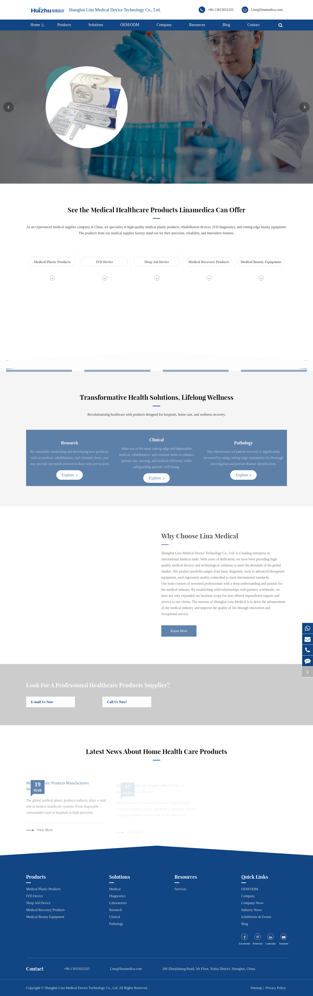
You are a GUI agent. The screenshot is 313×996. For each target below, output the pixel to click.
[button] (8, 107)
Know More (164, 127)
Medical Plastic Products (43, 889)
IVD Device (34, 896)
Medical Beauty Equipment (45, 917)
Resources (197, 25)
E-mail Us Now (45, 705)
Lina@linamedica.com (267, 10)
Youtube (283, 943)
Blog (226, 25)
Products (64, 25)
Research (115, 910)
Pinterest (258, 943)
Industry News (251, 910)
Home (35, 25)
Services (180, 889)
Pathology (116, 924)
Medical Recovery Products (45, 910)
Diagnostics (117, 896)
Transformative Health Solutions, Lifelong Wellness (156, 401)
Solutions (95, 25)
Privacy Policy (275, 988)
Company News (252, 903)
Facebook (244, 943)
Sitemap (256, 988)
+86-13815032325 (220, 10)
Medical (114, 889)
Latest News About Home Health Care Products (156, 755)
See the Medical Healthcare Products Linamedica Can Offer (156, 213)
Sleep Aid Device (38, 903)
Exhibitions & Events (256, 917)
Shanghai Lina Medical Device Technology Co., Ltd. (115, 9)
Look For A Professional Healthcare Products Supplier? (98, 688)
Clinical (114, 917)
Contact (253, 25)
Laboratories (118, 903)
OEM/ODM (129, 25)
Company (164, 25)
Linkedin (271, 943)
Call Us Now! (120, 705)
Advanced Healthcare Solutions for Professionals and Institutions (206, 91)
